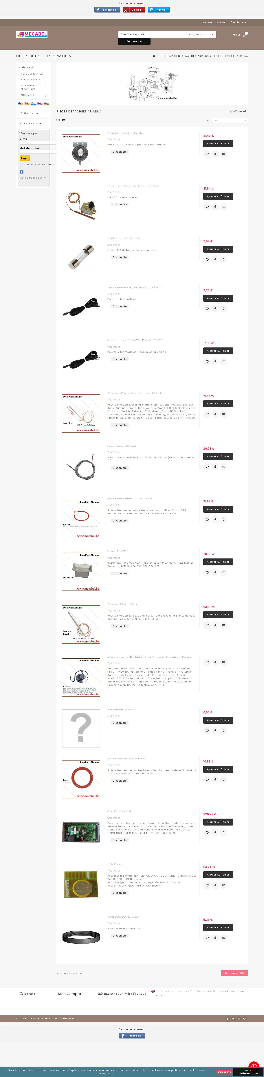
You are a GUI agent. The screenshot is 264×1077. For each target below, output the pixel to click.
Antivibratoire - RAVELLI (121, 709)
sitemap (210, 1037)
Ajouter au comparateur (215, 154)
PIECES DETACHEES (32, 73)
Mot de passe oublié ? (34, 395)
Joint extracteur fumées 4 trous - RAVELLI (131, 498)
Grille (58, 120)
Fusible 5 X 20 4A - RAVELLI (123, 238)
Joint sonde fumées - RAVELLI (41, 199)
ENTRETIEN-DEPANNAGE (28, 87)
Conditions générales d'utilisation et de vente (160, 1037)
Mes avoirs (65, 1006)
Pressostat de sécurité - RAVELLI (125, 133)
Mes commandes (69, 1002)
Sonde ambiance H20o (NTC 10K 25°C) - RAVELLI (135, 340)
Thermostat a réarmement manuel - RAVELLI (133, 186)
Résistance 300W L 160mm (122, 604)
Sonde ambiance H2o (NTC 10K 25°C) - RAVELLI (134, 287)
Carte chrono (114, 864)
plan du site (238, 22)
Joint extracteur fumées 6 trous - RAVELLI (42, 230)
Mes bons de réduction (73, 1024)
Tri (208, 120)
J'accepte (224, 1072)
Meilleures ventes (31, 113)
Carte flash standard (119, 811)
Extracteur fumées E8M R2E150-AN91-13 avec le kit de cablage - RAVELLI (149, 657)
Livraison (123, 1037)
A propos (197, 1037)
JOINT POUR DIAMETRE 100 (123, 917)
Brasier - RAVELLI (117, 551)
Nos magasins (30, 303)
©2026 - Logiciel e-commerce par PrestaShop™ (45, 1054)
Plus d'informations (248, 1072)
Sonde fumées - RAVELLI (121, 446)
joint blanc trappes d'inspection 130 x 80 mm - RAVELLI (42, 128)
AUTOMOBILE (28, 95)
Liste (64, 120)
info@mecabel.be (113, 1022)
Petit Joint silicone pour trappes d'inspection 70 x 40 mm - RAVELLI (42, 267)
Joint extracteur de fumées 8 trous (126, 759)
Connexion (208, 22)
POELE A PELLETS (31, 79)
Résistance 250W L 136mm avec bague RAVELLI (134, 393)
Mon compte (69, 993)
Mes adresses (67, 1011)
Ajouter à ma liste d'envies (207, 154)
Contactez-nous (104, 1037)
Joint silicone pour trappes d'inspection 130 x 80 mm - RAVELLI (42, 165)
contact (222, 22)
